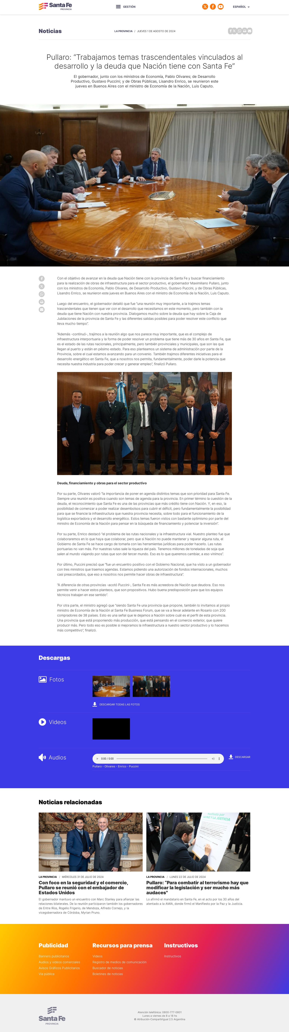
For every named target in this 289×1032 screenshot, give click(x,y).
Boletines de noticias (108, 967)
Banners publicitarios (54, 950)
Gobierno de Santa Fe (55, 7)
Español (239, 6)
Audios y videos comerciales (59, 955)
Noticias (50, 30)
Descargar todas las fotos (116, 703)
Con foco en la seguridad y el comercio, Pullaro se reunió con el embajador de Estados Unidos (90, 884)
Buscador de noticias (108, 961)
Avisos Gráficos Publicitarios (59, 961)
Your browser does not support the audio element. (158, 758)
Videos (97, 950)
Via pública (46, 967)
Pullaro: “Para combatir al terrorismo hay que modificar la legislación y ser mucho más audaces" (195, 886)
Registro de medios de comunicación (120, 955)
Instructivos (172, 950)
